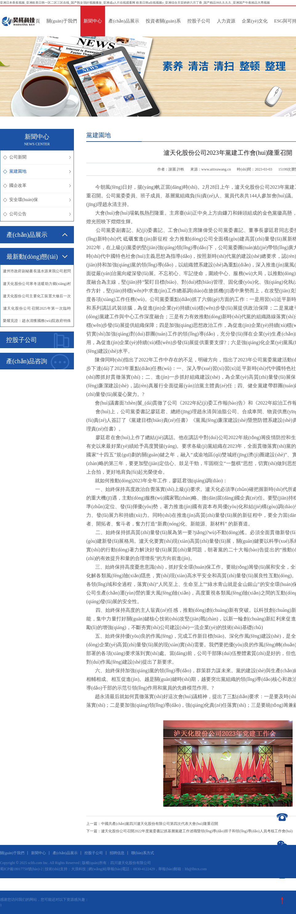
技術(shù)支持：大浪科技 (65, 869)
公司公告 (37, 214)
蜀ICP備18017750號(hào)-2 (21, 869)
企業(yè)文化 (255, 21)
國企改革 (37, 185)
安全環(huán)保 (37, 199)
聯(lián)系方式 (142, 853)
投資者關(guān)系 (163, 21)
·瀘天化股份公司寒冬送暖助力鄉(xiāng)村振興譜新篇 (37, 286)
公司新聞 (37, 157)
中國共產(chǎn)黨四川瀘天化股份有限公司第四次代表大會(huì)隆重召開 (159, 823)
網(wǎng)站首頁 (24, 21)
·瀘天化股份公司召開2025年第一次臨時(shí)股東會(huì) (37, 310)
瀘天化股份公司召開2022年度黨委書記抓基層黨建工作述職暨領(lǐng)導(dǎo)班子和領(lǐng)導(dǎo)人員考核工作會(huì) (197, 831)
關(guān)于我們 (62, 21)
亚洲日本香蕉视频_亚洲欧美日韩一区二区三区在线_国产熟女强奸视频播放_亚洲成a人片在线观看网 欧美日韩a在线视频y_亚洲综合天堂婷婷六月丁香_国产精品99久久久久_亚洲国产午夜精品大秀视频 (135, 2)
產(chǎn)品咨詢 (37, 361)
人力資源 (226, 21)
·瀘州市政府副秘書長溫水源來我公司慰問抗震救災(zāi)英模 (37, 273)
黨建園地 (37, 171)
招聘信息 (117, 853)
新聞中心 (92, 21)
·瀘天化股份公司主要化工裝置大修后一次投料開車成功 (37, 298)
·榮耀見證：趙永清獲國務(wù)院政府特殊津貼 (37, 323)
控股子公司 (198, 21)
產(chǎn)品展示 (123, 21)
